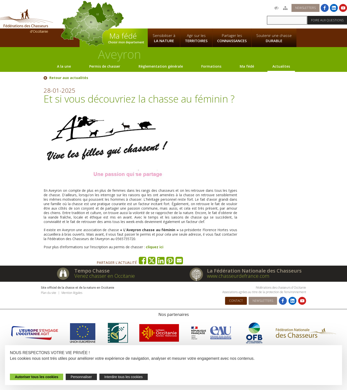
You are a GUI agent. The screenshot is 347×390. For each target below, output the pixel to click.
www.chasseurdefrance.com (238, 276)
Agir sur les (196, 38)
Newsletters (305, 8)
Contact (236, 301)
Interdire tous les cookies (123, 377)
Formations (211, 66)
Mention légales (71, 293)
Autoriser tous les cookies (36, 377)
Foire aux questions (327, 20)
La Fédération (164, 14)
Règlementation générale (161, 66)
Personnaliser (81, 377)
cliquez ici (154, 247)
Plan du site (48, 293)
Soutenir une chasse (274, 38)
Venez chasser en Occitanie (104, 276)
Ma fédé (247, 66)
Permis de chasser (104, 66)
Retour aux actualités (68, 78)
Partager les (232, 38)
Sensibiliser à (164, 38)
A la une (64, 66)
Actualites (281, 66)
